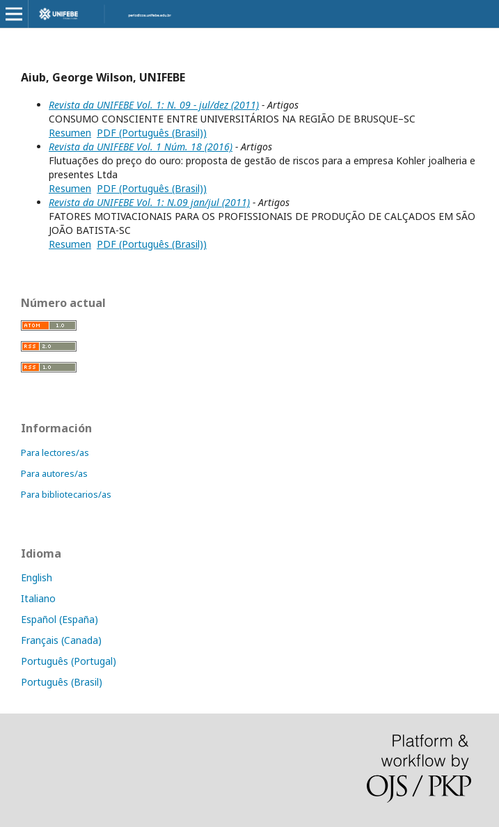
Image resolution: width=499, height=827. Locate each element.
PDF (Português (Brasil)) (152, 132)
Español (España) (59, 619)
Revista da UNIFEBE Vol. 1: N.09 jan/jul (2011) (149, 202)
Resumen (70, 132)
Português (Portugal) (68, 661)
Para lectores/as (55, 452)
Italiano (38, 598)
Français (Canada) (61, 640)
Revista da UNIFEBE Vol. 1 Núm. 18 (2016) (140, 146)
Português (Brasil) (61, 681)
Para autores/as (54, 473)
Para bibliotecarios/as (66, 494)
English (36, 577)
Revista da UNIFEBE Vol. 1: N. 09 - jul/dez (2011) (154, 104)
